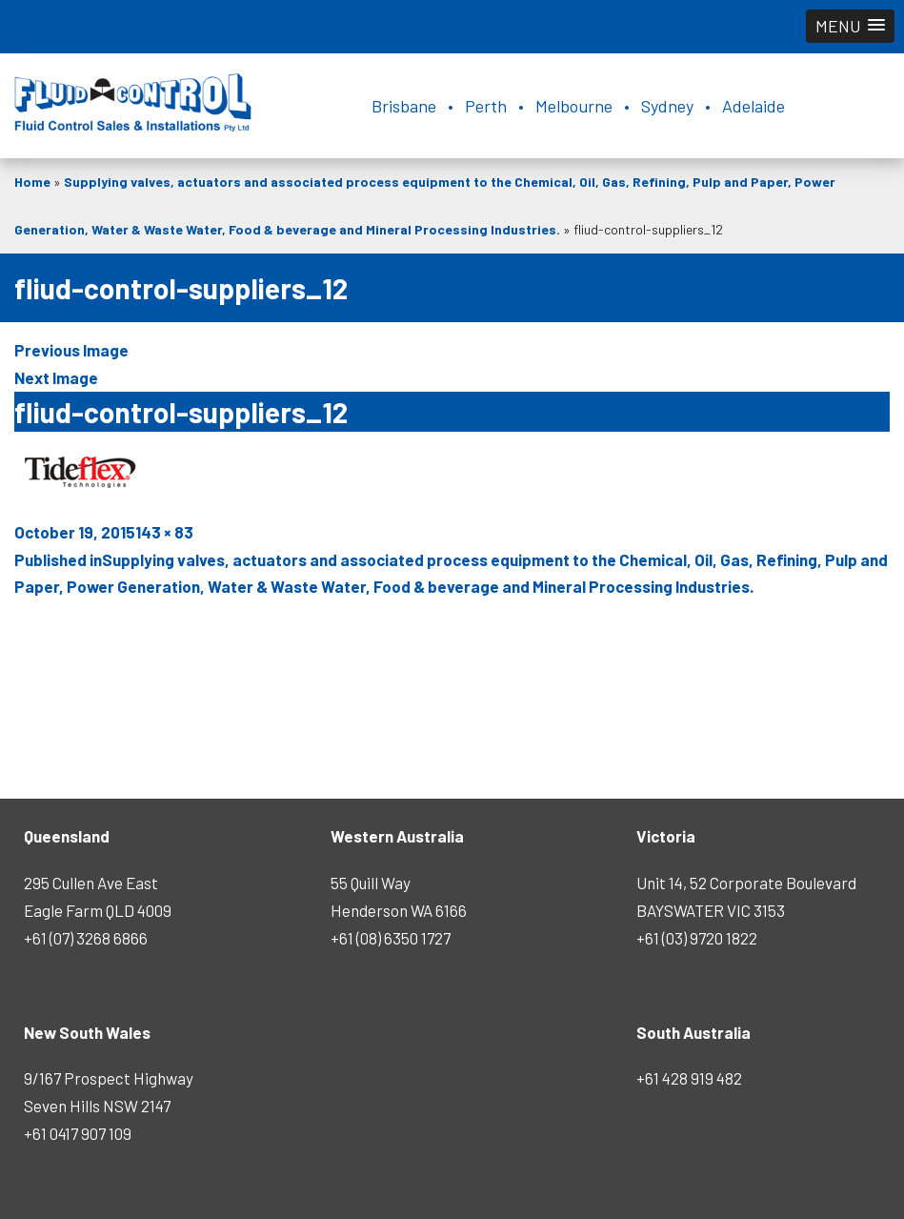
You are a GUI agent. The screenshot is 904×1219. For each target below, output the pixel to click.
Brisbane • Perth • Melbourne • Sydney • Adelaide (578, 105)
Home (32, 181)
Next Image (56, 377)
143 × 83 (164, 531)
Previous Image (71, 349)
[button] (850, 26)
